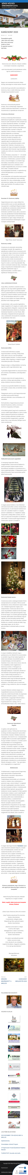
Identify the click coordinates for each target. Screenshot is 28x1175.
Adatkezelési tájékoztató (7, 1172)
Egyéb (10, 35)
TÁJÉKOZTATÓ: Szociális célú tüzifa (10, 1153)
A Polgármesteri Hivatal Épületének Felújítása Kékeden (13, 1148)
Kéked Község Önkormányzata (10, 4)
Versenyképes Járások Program (9, 1144)
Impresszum (4, 1168)
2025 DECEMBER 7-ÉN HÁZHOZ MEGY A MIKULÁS (12, 1136)
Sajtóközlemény (5, 1141)
